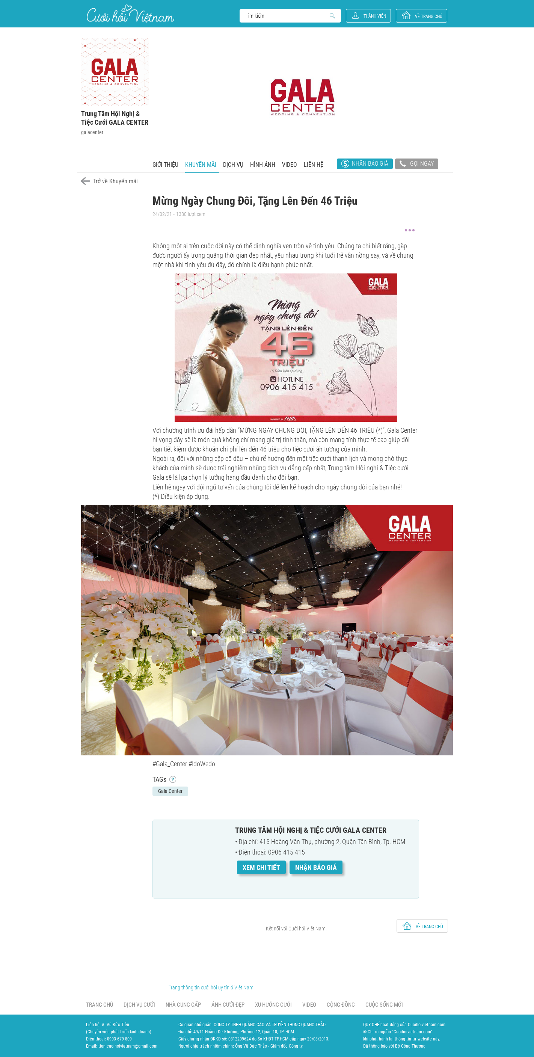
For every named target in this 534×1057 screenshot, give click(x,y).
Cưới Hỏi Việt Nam (130, 14)
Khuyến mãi (200, 164)
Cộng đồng (341, 1004)
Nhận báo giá (370, 163)
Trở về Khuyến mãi (115, 181)
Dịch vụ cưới (139, 1004)
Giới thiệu (165, 164)
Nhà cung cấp (183, 1004)
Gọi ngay (416, 164)
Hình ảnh (262, 164)
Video (289, 164)
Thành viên (375, 16)
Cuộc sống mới (384, 1004)
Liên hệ (313, 164)
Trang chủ (99, 1004)
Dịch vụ (233, 164)
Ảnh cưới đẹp (227, 1004)
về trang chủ (428, 16)
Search (287, 15)
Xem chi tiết (261, 867)
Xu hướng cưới (273, 1004)
